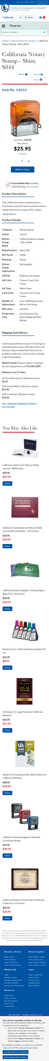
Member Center (10, 977)
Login (6, 975)
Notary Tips (9, 1003)
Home (5, 40)
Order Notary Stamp (36, 957)
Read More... (10, 214)
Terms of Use (8, 1047)
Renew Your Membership (14, 985)
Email (38, 74)
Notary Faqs (9, 995)
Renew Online (10, 959)
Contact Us (42, 2)
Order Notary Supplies (38, 962)
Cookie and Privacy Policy (27, 1047)
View (7, 483)
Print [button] (38, 79)
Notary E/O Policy (11, 962)
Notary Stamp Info (36, 975)
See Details (32, 186)
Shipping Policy (35, 983)
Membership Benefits (13, 980)
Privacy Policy (34, 980)
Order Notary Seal (36, 959)
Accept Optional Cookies (15, 1052)
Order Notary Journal (37, 965)
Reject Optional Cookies (15, 1057)
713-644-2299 (26, 2)
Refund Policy (34, 985)
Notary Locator (10, 998)
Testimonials (9, 1006)
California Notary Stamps (23, 40)
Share (23, 74)
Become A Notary (11, 1001)
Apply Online (9, 957)
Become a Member (11, 983)
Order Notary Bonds (12, 965)
